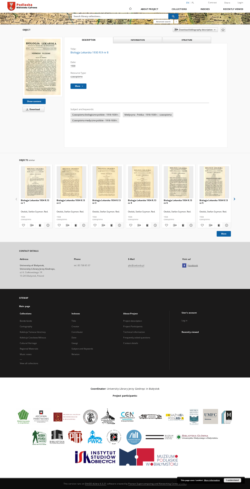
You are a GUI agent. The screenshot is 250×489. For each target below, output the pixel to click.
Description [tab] (88, 40)
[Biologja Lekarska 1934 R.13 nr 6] (178, 182)
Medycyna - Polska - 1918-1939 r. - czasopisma (148, 114)
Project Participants (132, 326)
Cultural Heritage (28, 343)
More (223, 233)
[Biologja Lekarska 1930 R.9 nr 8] (42, 67)
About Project (149, 9)
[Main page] (130, 9)
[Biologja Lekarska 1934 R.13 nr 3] (107, 182)
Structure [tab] (187, 40)
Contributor (77, 332)
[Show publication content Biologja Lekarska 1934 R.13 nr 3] (111, 225)
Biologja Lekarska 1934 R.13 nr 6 (178, 201)
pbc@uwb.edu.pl (136, 265)
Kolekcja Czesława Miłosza (33, 337)
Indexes (205, 9)
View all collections (29, 363)
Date (74, 337)
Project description (132, 320)
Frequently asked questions (136, 337)
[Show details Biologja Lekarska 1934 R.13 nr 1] (48, 225)
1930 (72, 65)
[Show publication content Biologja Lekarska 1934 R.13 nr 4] (147, 225)
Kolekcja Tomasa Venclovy (33, 332)
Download (32, 109)
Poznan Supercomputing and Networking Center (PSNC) (157, 483)
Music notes (26, 354)
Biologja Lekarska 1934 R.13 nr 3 (106, 201)
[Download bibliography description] (31, 225)
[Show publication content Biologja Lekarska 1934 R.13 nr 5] (218, 225)
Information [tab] (138, 40)
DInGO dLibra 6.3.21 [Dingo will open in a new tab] (95, 483)
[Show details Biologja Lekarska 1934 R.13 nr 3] (119, 225)
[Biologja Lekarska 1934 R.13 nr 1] (35, 182)
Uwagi (75, 343)
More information (212, 480)
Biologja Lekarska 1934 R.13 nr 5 (213, 201)
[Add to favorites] (223, 29)
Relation (76, 354)
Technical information (134, 332)
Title (74, 320)
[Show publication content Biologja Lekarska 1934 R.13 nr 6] (183, 225)
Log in (185, 320)
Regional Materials (29, 348)
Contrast (212, 2)
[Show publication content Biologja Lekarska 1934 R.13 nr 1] (40, 225)
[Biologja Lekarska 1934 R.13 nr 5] (214, 182)
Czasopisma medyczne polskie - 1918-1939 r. (95, 120)
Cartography (26, 326)
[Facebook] (184, 265)
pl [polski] (193, 3)
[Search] (173, 16)
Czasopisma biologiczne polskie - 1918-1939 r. (95, 114)
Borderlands (26, 320)
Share (227, 2)
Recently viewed (233, 9)
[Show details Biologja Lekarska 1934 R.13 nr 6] (190, 225)
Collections (179, 9)
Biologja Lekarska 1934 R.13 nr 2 (71, 201)
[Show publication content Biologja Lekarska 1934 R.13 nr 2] (76, 225)
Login (240, 2)
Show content (34, 101)
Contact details (130, 343)
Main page (24, 306)
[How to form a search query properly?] (176, 21)
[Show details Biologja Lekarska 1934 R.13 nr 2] (83, 225)
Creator (75, 326)
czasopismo (76, 76)
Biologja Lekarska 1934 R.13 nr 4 (142, 201)
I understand (232, 480)
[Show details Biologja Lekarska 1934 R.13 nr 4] (155, 225)
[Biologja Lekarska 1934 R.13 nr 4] (142, 182)
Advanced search (163, 21)
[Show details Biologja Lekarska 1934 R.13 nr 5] (226, 225)
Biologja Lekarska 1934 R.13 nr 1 (35, 201)
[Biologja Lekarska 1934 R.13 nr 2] (71, 182)
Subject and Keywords (82, 348)
